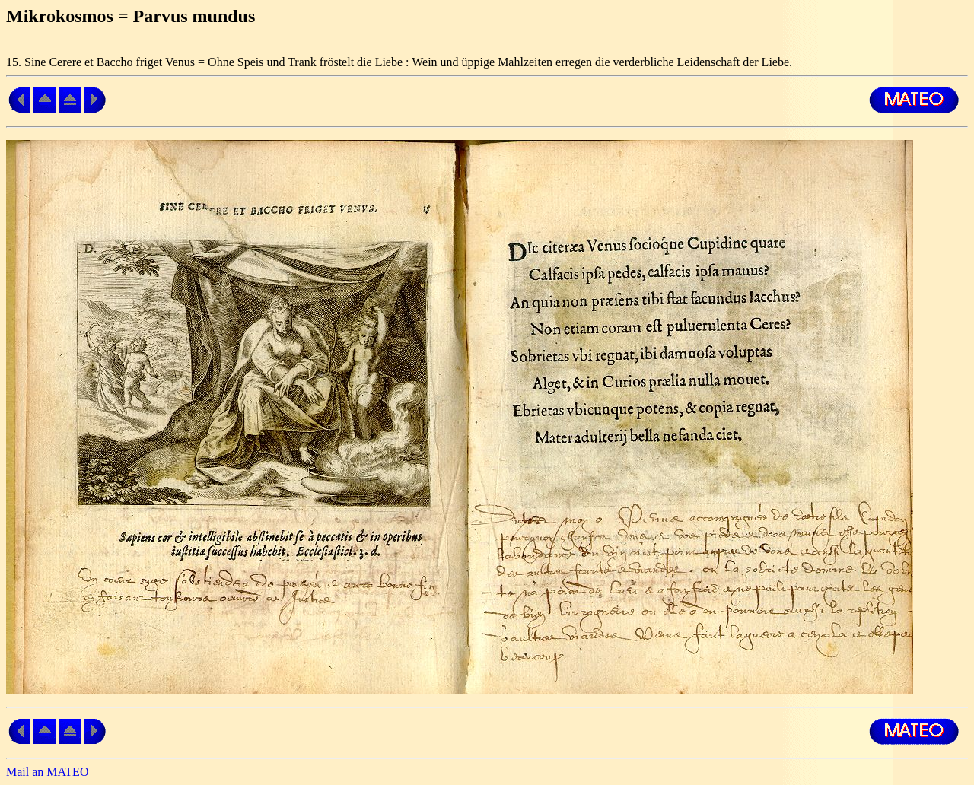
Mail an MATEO (47, 771)
